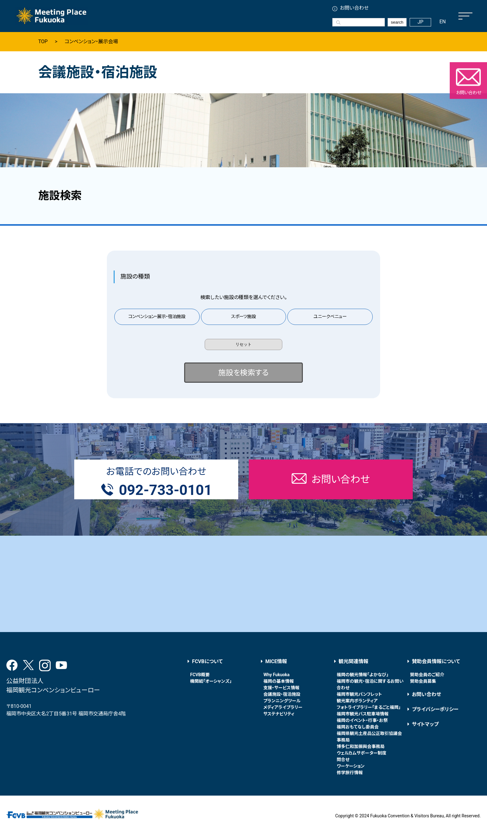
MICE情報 (276, 661)
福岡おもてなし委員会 (358, 726)
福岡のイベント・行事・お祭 (362, 720)
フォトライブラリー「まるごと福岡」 (369, 707)
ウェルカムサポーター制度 (361, 753)
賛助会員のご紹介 (427, 674)
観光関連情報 (353, 661)
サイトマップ (425, 724)
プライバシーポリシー (435, 709)
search (397, 22)
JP (420, 22)
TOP (43, 41)
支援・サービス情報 (281, 687)
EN (442, 22)
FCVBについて (207, 661)
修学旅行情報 (350, 772)
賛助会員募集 (423, 681)
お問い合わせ (354, 8)
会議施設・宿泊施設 (281, 694)
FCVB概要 (200, 674)
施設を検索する (243, 372)
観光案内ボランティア (357, 700)
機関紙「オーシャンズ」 (211, 681)
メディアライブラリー (283, 707)
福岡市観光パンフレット (359, 694)
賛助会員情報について (436, 661)
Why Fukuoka (276, 674)
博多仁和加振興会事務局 (361, 746)
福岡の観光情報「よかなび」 (363, 674)
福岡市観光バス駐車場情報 (363, 713)
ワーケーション (351, 766)
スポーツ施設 (243, 316)
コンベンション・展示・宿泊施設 (156, 316)
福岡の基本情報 (278, 681)
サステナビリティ (278, 713)
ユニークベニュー (330, 316)
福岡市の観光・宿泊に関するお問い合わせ (370, 684)
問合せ (343, 759)
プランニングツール (282, 700)
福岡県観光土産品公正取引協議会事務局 (369, 736)
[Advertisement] (243, 583)
